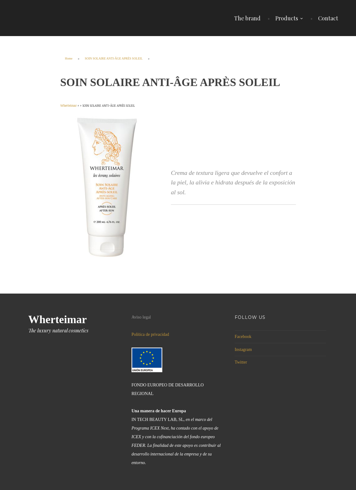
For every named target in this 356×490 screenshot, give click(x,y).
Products (286, 18)
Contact (328, 18)
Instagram (243, 349)
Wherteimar (57, 319)
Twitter (241, 362)
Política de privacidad (150, 334)
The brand (247, 18)
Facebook (243, 336)
